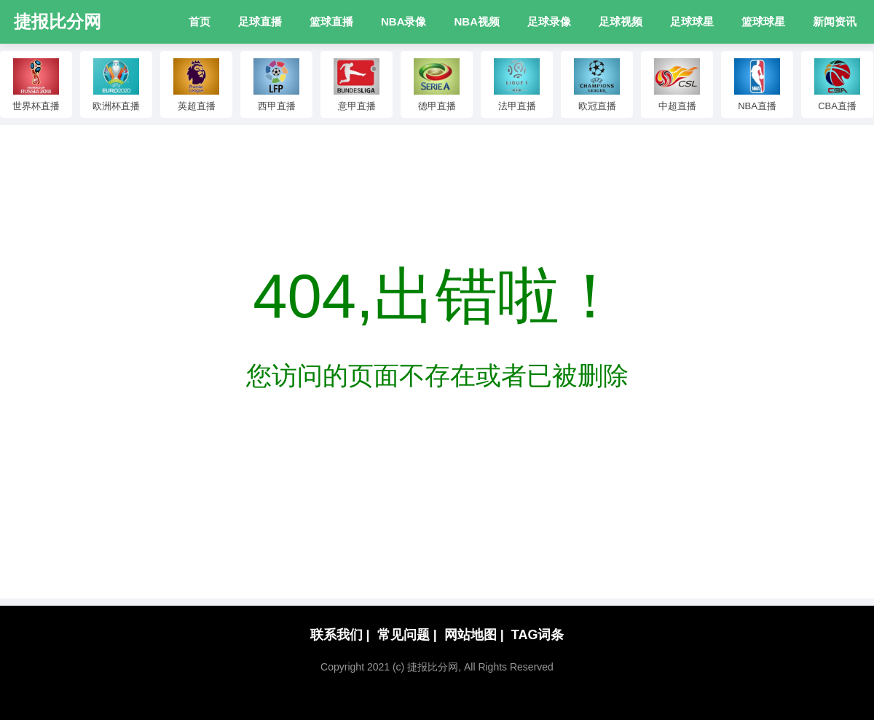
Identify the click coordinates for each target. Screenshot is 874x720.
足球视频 (620, 21)
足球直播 (260, 21)
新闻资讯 (835, 21)
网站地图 (474, 635)
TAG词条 (537, 635)
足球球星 (692, 21)
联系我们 (340, 635)
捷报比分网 (57, 21)
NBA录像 (404, 21)
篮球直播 (331, 21)
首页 (199, 21)
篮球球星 (763, 21)
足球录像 (549, 21)
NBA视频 (477, 21)
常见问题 (407, 635)
